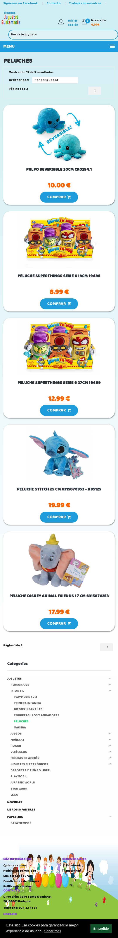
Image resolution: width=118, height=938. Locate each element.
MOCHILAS (14, 802)
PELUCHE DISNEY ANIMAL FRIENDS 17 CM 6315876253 (59, 596)
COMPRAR (59, 197)
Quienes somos (15, 865)
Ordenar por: (19, 80)
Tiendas (9, 12)
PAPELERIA (59, 817)
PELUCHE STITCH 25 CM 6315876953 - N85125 (59, 489)
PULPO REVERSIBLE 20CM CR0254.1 (59, 169)
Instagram (72, 870)
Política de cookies (17, 886)
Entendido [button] (101, 928)
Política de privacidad (19, 870)
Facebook (71, 865)
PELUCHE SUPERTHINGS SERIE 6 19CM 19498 (59, 276)
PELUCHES (21, 721)
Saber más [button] (52, 931)
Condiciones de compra (21, 881)
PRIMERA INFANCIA (27, 703)
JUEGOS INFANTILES (28, 709)
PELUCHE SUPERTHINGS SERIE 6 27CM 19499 (59, 383)
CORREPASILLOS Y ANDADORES (36, 715)
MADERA (20, 727)
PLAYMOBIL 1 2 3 (25, 697)
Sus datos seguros (17, 876)
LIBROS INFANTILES (21, 809)
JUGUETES (59, 678)
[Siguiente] (94, 91)
